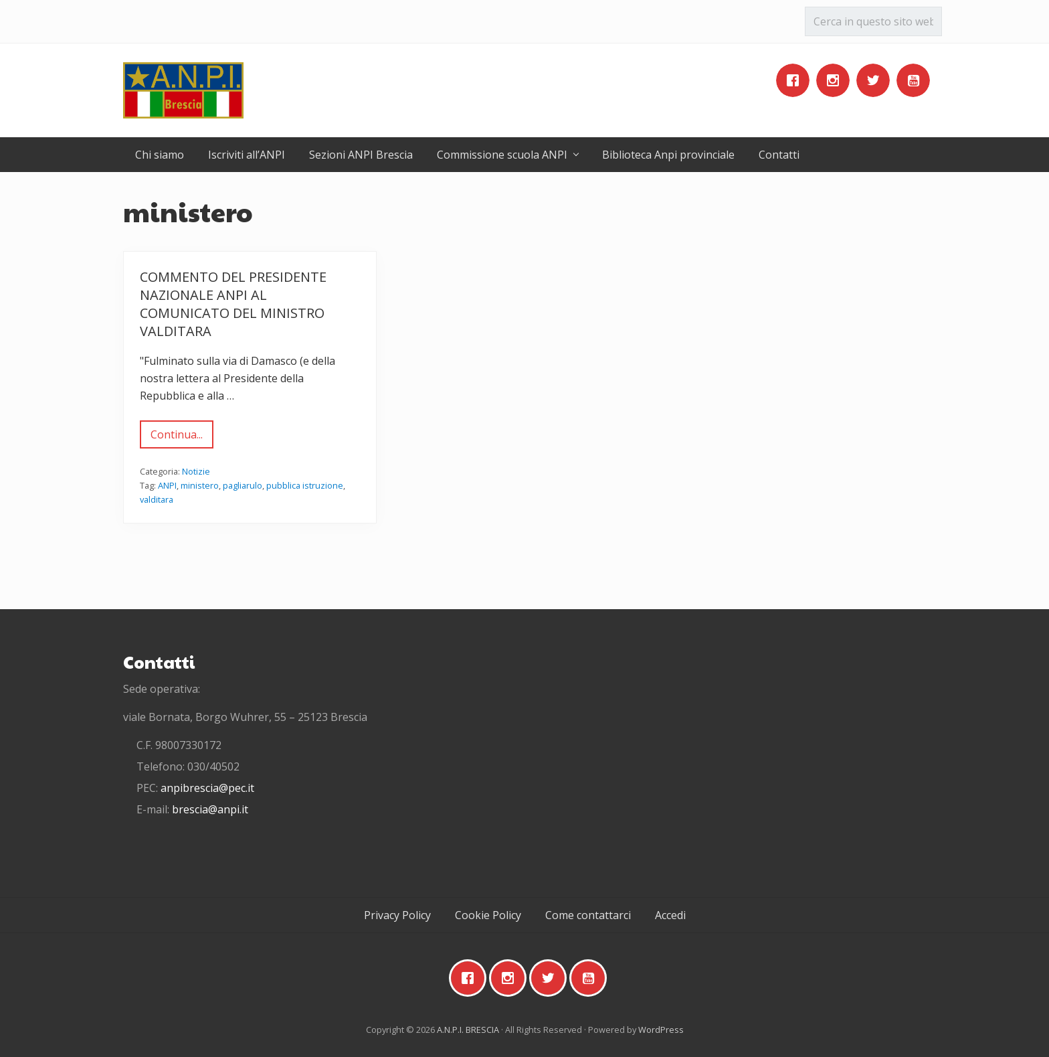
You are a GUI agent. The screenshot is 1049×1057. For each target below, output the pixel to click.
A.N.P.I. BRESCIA (468, 1030)
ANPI (167, 485)
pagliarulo (242, 485)
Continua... (177, 438)
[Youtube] (916, 80)
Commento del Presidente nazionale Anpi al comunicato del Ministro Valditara (233, 304)
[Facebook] (796, 80)
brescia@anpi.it (210, 809)
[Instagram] (836, 80)
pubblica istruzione (304, 485)
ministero (200, 485)
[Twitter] (876, 80)
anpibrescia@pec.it (207, 788)
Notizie (196, 471)
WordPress (661, 1030)
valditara (156, 499)
